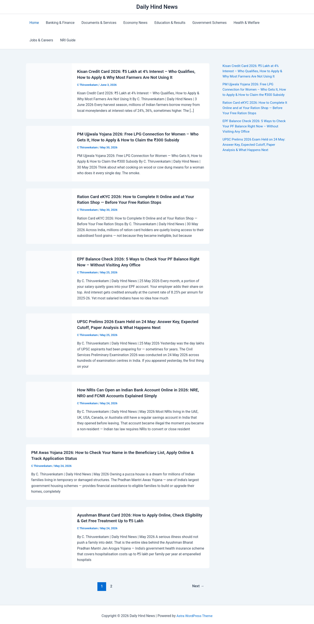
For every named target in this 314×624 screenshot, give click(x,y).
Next (198, 583)
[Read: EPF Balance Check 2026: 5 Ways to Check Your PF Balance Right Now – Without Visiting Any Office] (49, 277)
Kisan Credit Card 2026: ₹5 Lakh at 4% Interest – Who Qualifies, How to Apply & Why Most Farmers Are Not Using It (254, 71)
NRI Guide (68, 40)
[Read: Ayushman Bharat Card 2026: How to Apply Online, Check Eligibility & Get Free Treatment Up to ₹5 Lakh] (49, 534)
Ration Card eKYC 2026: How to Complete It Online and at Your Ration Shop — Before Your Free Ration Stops (255, 113)
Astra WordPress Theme (194, 613)
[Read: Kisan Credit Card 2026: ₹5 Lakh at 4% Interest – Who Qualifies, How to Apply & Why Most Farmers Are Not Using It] (49, 90)
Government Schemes (209, 23)
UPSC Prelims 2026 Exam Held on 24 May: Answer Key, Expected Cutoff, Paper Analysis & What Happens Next (254, 149)
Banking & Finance (60, 23)
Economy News (135, 23)
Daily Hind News (157, 7)
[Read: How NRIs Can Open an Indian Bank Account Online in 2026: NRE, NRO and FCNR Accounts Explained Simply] (49, 407)
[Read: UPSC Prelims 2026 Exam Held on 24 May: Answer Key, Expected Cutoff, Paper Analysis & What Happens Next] (49, 342)
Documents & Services (98, 23)
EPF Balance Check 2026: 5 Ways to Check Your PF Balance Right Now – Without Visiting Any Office (250, 131)
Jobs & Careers (41, 40)
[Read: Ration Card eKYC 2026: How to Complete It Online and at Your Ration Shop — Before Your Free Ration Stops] (49, 215)
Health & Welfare (247, 23)
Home (34, 23)
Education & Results (169, 23)
